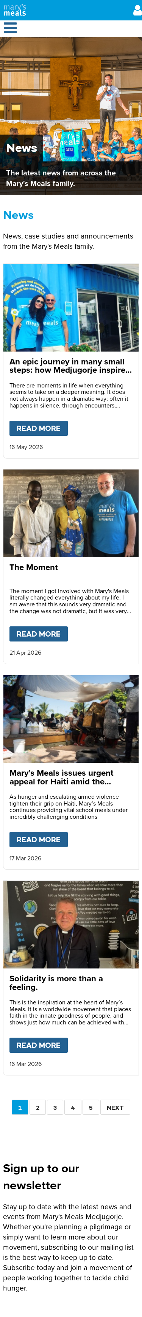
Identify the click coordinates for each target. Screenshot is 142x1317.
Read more (42, 427)
